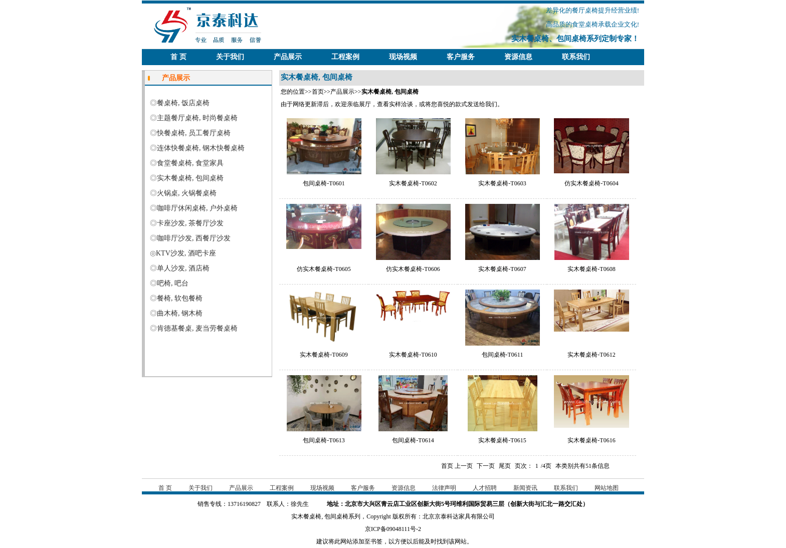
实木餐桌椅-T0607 (502, 268)
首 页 (178, 57)
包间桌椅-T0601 (323, 183)
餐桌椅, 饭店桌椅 (183, 103)
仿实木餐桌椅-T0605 (323, 268)
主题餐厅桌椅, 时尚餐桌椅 (197, 118)
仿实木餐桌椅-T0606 (413, 268)
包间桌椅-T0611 (502, 354)
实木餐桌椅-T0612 (591, 354)
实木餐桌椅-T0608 (591, 268)
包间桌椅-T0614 (413, 440)
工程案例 (345, 57)
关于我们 (230, 57)
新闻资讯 (525, 487)
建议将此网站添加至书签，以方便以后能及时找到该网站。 (393, 541)
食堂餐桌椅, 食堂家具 (190, 163)
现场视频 (403, 57)
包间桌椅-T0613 (323, 440)
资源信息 (518, 57)
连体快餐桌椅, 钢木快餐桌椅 (201, 148)
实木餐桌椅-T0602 (413, 183)
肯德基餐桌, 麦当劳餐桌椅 (197, 328)
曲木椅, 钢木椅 (180, 313)
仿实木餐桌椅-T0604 (591, 183)
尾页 (505, 465)
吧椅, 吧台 (172, 283)
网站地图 (607, 487)
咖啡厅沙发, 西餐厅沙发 (194, 238)
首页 (318, 91)
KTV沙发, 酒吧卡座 (186, 253)
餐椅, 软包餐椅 (180, 298)
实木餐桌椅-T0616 (591, 440)
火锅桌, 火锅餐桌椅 (187, 193)
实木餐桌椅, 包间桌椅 (190, 178)
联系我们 (576, 57)
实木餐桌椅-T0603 (502, 183)
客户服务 (461, 57)
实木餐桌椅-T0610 (413, 354)
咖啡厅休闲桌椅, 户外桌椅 (197, 208)
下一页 (486, 465)
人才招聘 (485, 487)
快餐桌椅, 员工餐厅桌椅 (194, 133)
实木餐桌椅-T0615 (502, 440)
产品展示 (288, 57)
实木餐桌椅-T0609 (323, 354)
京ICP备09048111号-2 (393, 528)
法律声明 (444, 487)
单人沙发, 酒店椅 (183, 268)
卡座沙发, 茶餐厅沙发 (190, 223)
